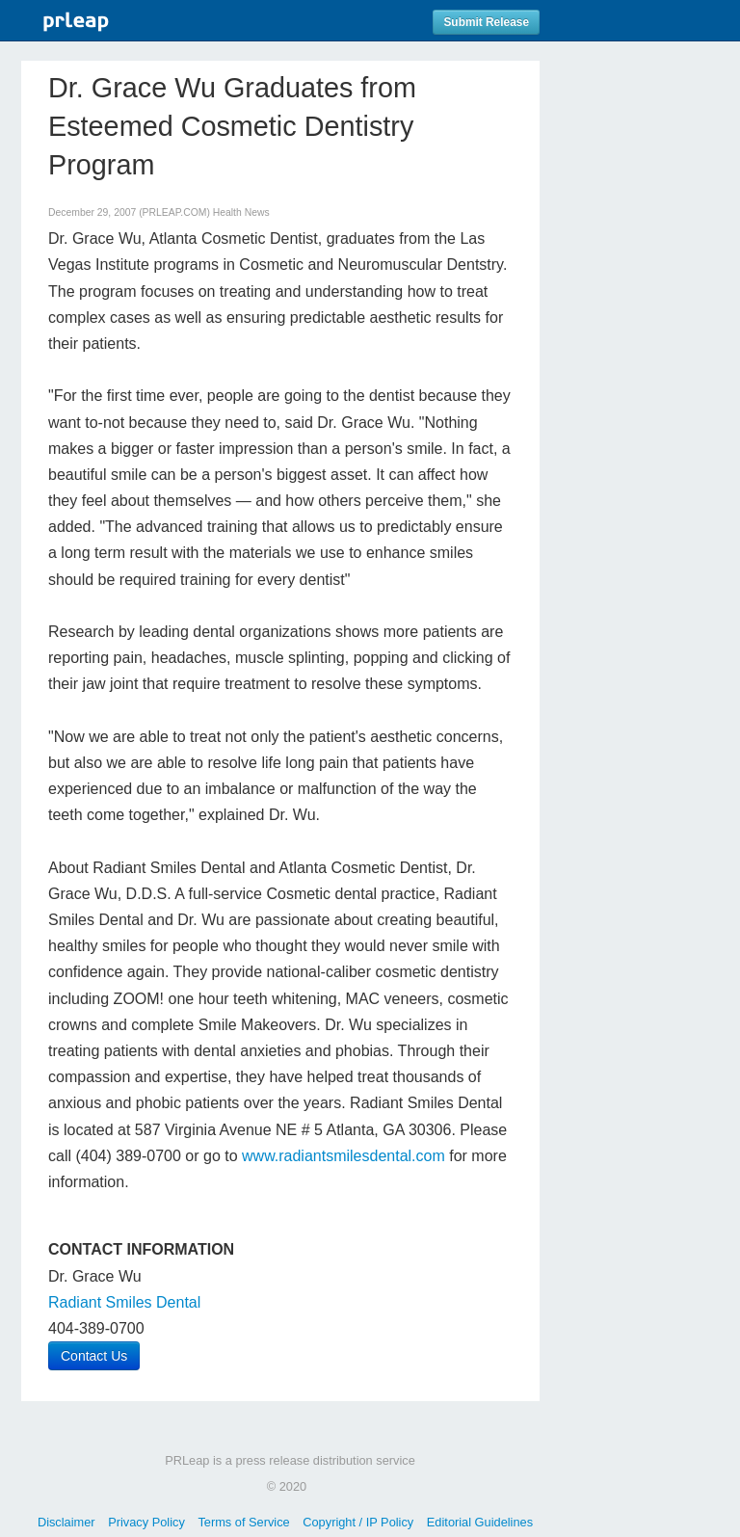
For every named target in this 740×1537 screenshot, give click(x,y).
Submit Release (486, 22)
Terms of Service (243, 1522)
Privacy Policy (146, 1522)
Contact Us (94, 1356)
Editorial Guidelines (480, 1522)
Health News (241, 212)
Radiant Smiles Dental (124, 1302)
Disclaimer (66, 1522)
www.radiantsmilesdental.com (343, 1156)
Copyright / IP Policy (358, 1522)
